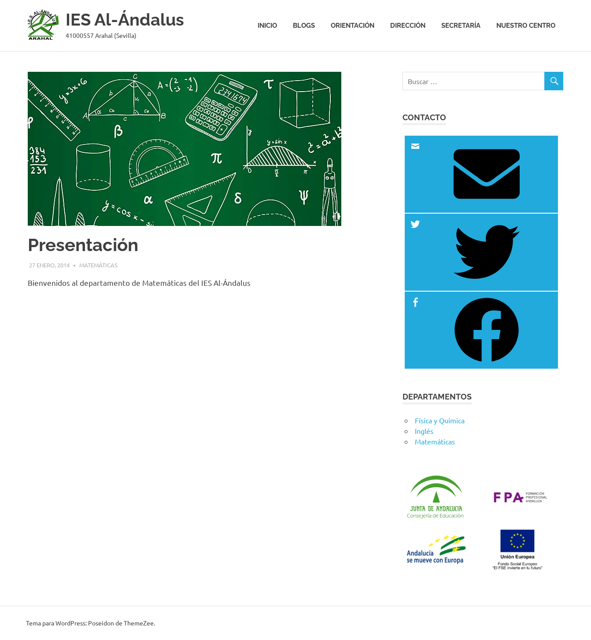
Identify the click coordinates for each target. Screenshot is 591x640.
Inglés (424, 430)
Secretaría (460, 26)
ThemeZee (139, 623)
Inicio (267, 26)
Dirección (407, 26)
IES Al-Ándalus (125, 20)
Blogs (304, 26)
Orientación (352, 26)
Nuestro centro (525, 26)
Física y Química (440, 420)
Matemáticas (98, 265)
